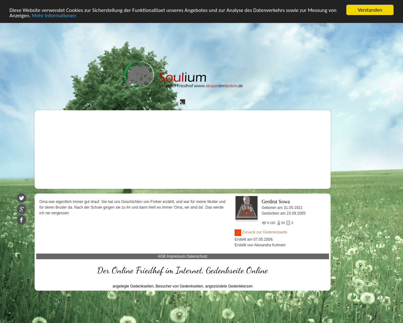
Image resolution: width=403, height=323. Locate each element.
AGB (162, 256)
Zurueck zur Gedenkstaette (261, 232)
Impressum (176, 256)
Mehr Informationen (54, 15)
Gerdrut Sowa (276, 201)
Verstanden (370, 10)
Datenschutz (196, 256)
